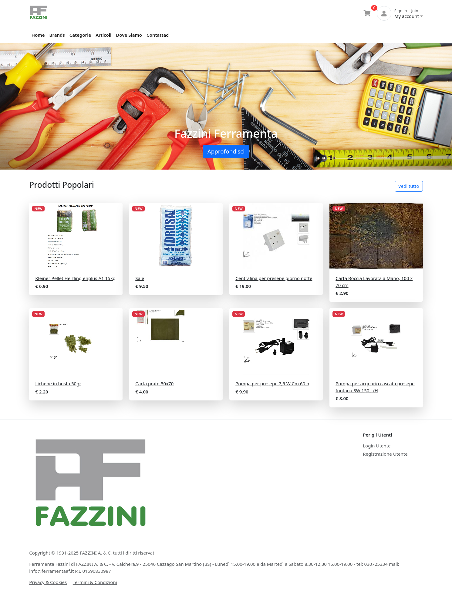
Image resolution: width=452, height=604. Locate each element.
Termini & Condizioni (95, 582)
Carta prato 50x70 (154, 383)
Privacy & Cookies (48, 582)
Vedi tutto (408, 186)
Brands (57, 35)
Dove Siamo (129, 35)
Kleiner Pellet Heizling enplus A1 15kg (75, 278)
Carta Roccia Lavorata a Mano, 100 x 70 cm (374, 281)
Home (38, 35)
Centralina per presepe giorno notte (273, 278)
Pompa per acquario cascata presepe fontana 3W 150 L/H (375, 386)
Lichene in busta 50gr (58, 383)
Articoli (103, 35)
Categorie (80, 35)
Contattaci (158, 35)
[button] (34, 106)
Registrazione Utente (385, 454)
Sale (139, 278)
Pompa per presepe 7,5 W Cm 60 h (272, 383)
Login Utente (376, 446)
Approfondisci (226, 151)
